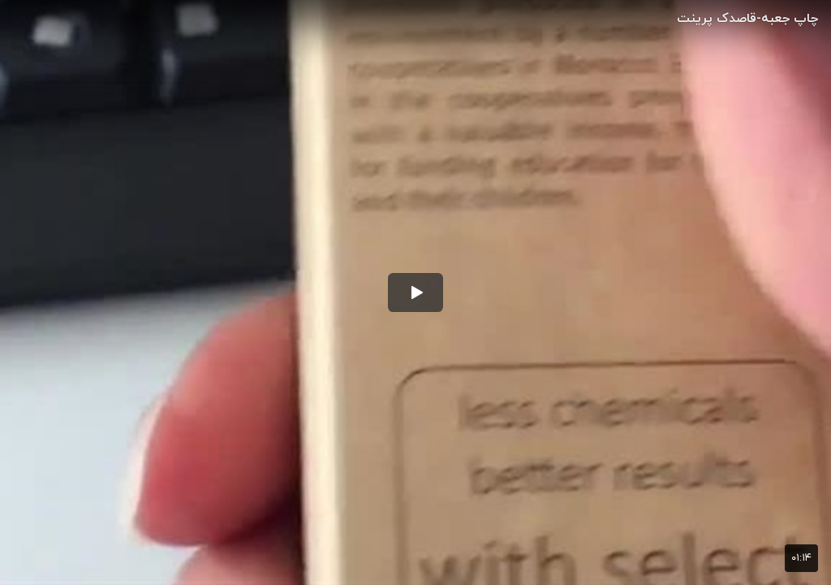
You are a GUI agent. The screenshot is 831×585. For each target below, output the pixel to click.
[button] (415, 292)
